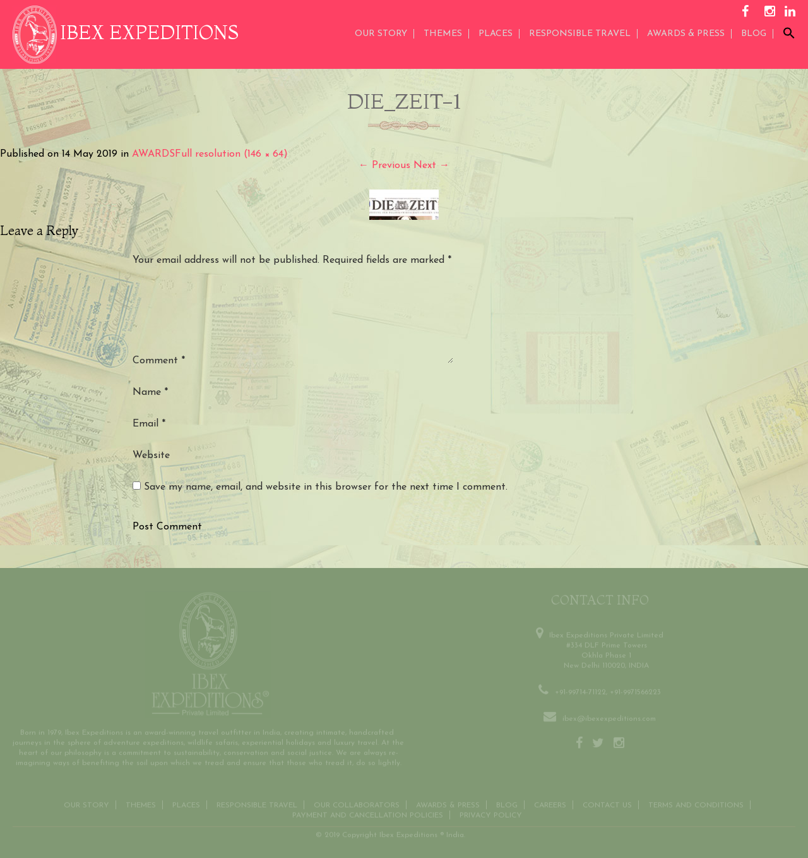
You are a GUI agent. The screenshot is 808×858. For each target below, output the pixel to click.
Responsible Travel (580, 34)
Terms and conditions (696, 803)
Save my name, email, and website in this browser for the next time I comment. (326, 487)
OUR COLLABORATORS (357, 803)
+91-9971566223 (635, 690)
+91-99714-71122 (580, 690)
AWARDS (153, 154)
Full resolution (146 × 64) (231, 154)
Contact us (607, 803)
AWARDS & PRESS (686, 34)
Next (431, 165)
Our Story (381, 34)
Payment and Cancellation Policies (367, 813)
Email (149, 424)
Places (495, 34)
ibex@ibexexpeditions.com (609, 716)
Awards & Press (448, 803)
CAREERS (550, 803)
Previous (384, 165)
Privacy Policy (491, 813)
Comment (159, 361)
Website (151, 455)
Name (150, 392)
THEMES (443, 34)
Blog (753, 34)
